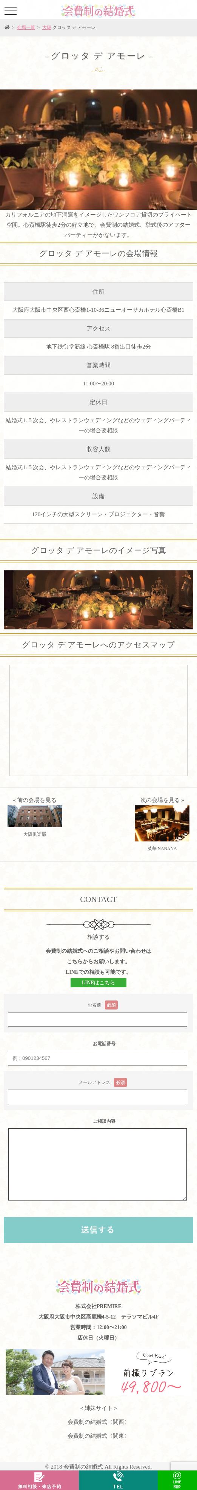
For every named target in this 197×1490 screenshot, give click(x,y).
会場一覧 (26, 27)
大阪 (46, 27)
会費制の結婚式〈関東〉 (99, 1436)
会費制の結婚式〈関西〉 (99, 1422)
